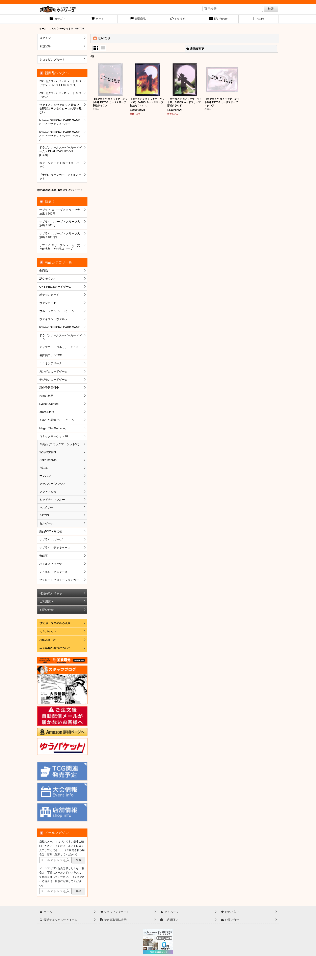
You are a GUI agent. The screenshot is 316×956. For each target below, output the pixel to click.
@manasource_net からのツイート (60, 190)
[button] (259, 19)
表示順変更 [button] (195, 48)
